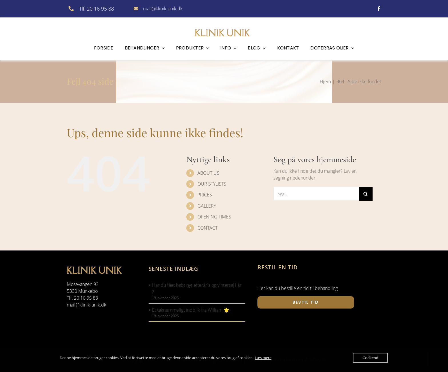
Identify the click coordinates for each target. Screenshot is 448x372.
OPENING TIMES (214, 217)
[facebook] (379, 8)
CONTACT (207, 228)
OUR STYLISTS (211, 184)
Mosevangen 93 (83, 284)
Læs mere (263, 357)
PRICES (204, 195)
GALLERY (206, 206)
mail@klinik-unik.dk (163, 8)
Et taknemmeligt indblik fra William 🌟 (190, 310)
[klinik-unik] (224, 28)
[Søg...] (316, 194)
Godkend (370, 357)
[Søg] (366, 194)
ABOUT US (208, 173)
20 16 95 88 (86, 298)
